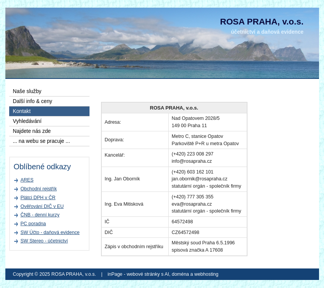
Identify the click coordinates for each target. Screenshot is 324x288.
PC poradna (33, 223)
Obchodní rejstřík (39, 188)
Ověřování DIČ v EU (42, 206)
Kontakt (22, 111)
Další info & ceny (32, 101)
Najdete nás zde (32, 131)
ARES (27, 180)
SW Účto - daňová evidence (50, 232)
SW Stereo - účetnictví (44, 241)
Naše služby (27, 91)
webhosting (206, 274)
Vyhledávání (27, 121)
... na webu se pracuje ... (41, 141)
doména (180, 274)
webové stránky (143, 274)
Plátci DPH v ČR (38, 197)
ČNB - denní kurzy (40, 215)
